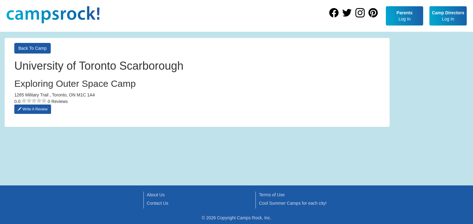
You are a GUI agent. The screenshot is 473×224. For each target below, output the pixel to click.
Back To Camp (32, 48)
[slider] (33, 100)
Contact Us (157, 203)
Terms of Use (271, 194)
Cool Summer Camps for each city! (292, 203)
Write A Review (33, 109)
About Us (156, 194)
